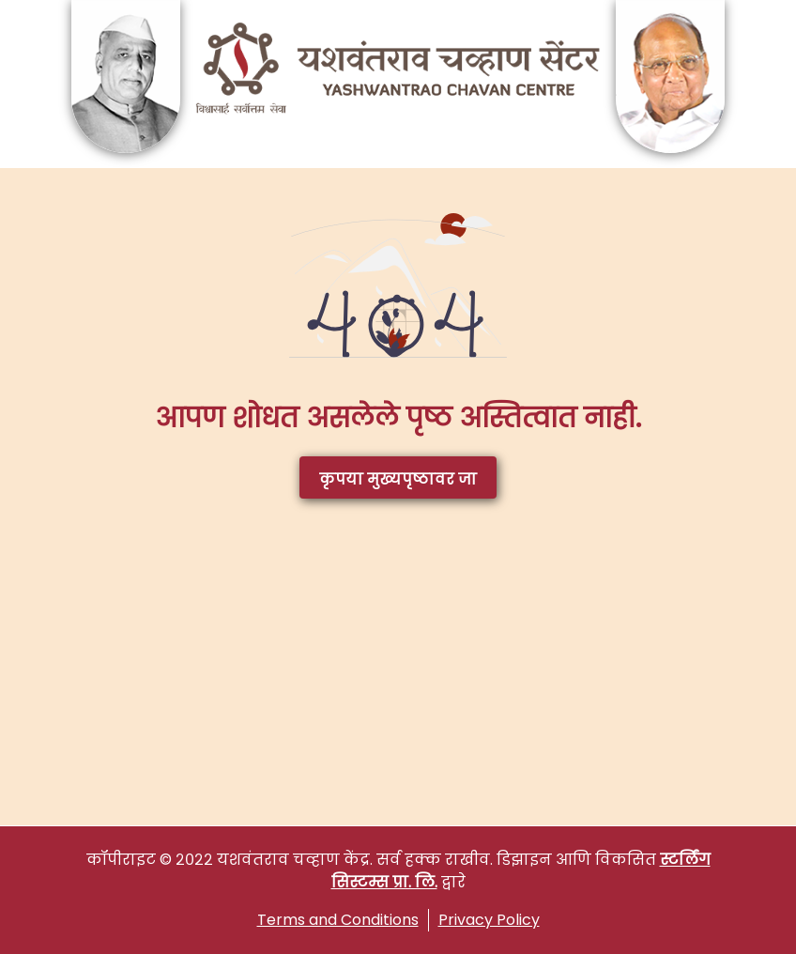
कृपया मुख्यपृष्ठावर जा (398, 479)
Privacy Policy (489, 920)
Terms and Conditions (338, 920)
